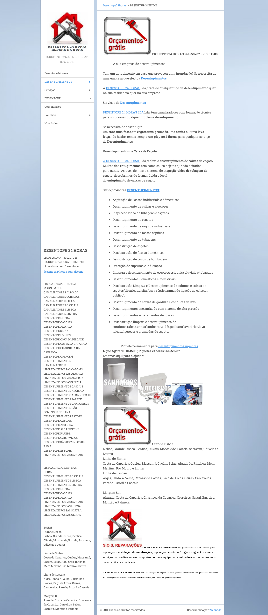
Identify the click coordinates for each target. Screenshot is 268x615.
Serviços (50, 90)
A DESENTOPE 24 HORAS (121, 161)
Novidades (51, 123)
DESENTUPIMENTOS (58, 81)
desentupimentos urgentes (178, 346)
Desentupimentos (133, 102)
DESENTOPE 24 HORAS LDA (123, 112)
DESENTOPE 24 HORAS (123, 88)
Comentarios (53, 106)
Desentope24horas (56, 73)
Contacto (50, 115)
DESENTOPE (53, 98)
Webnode (215, 610)
